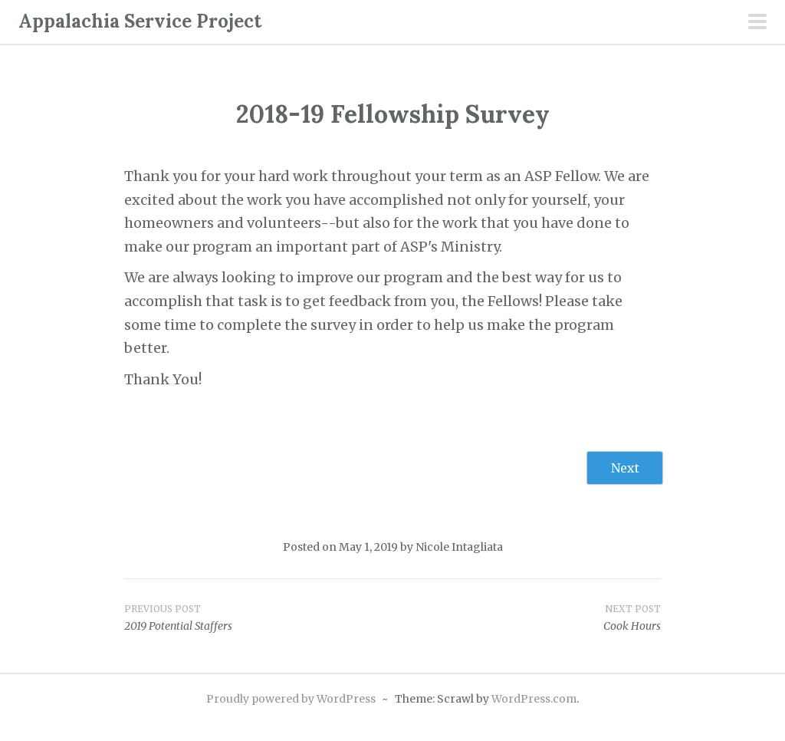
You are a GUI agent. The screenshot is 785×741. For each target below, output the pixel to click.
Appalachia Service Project (139, 21)
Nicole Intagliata (459, 547)
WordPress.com (533, 699)
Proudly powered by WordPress (291, 699)
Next (625, 468)
